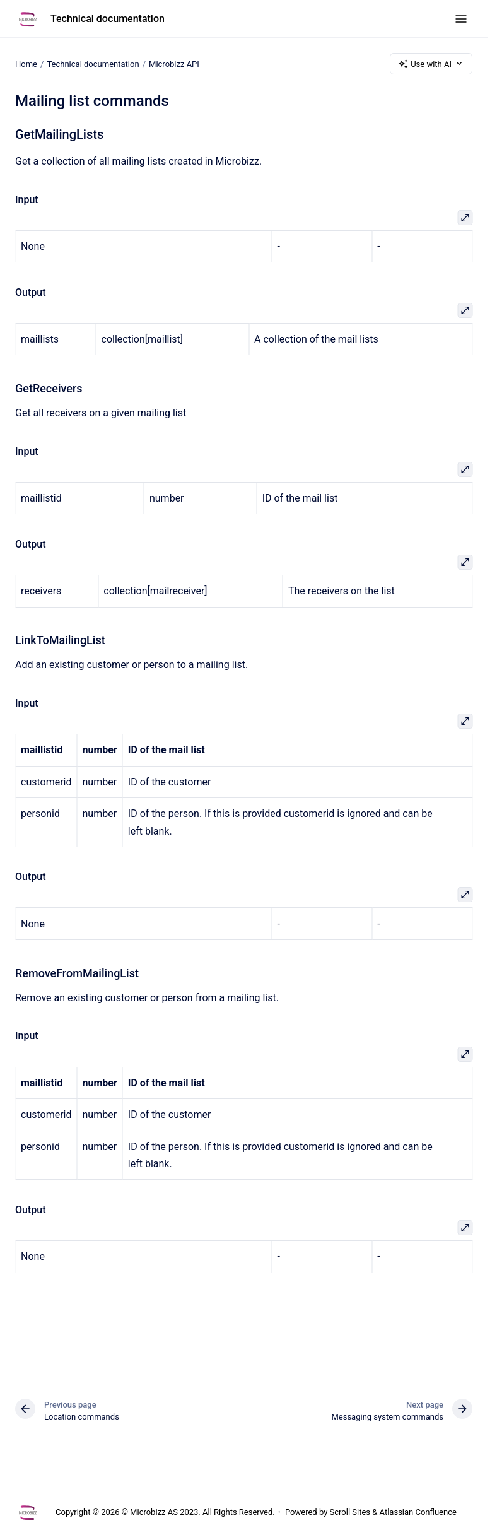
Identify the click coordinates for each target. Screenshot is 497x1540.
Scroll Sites (350, 1512)
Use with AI (431, 64)
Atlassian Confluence (418, 1512)
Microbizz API (174, 63)
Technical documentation (107, 19)
